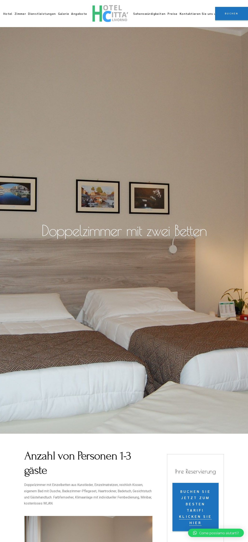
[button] (216, 533)
